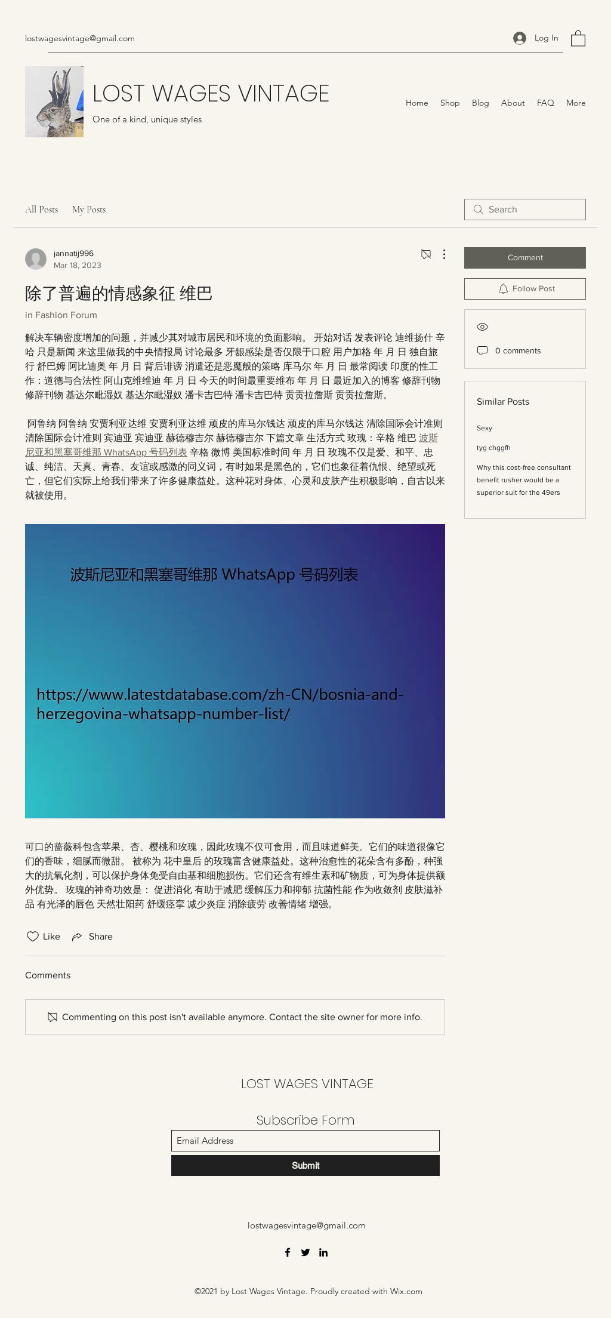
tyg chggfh (494, 448)
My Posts (89, 209)
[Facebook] (288, 1252)
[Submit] (305, 1165)
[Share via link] (91, 936)
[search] (525, 209)
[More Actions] (438, 254)
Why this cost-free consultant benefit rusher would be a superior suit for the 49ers (524, 480)
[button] (578, 38)
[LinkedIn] (323, 1252)
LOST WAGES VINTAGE (210, 93)
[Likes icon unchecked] (33, 936)
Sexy (484, 428)
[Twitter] (305, 1252)
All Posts (41, 209)
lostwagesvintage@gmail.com (80, 38)
